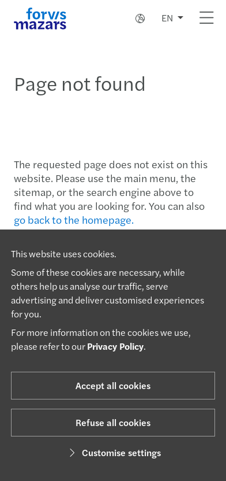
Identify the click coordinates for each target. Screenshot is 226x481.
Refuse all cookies (113, 422)
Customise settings (113, 452)
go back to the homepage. (74, 219)
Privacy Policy (115, 346)
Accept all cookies (113, 385)
